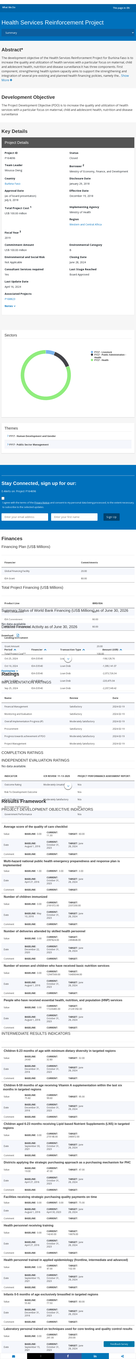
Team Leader (13, 165)
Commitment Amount (19, 245)
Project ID (11, 153)
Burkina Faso (12, 183)
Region (74, 219)
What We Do (8, 7)
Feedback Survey (119, 1344)
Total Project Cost (18, 207)
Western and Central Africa (85, 224)
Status (73, 153)
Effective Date (79, 190)
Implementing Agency (84, 207)
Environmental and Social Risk (25, 257)
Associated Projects (18, 293)
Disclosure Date (80, 178)
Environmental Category (85, 245)
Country (10, 178)
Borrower (76, 165)
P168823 (10, 299)
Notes (9, 306)
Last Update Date (16, 281)
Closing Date (78, 257)
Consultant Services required (24, 269)
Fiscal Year (13, 232)
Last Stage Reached (82, 269)
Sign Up (111, 517)
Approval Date (14, 190)
